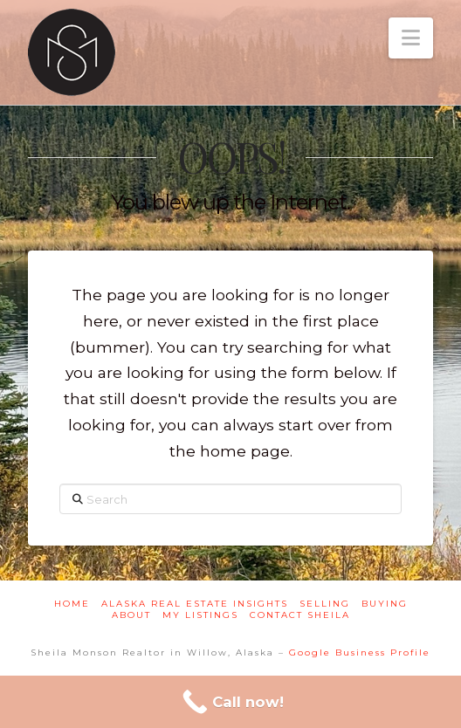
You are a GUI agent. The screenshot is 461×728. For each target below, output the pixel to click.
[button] (411, 37)
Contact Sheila (300, 615)
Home (72, 603)
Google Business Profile (359, 652)
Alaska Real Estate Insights (194, 603)
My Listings (200, 615)
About (131, 615)
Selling (324, 603)
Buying (384, 603)
